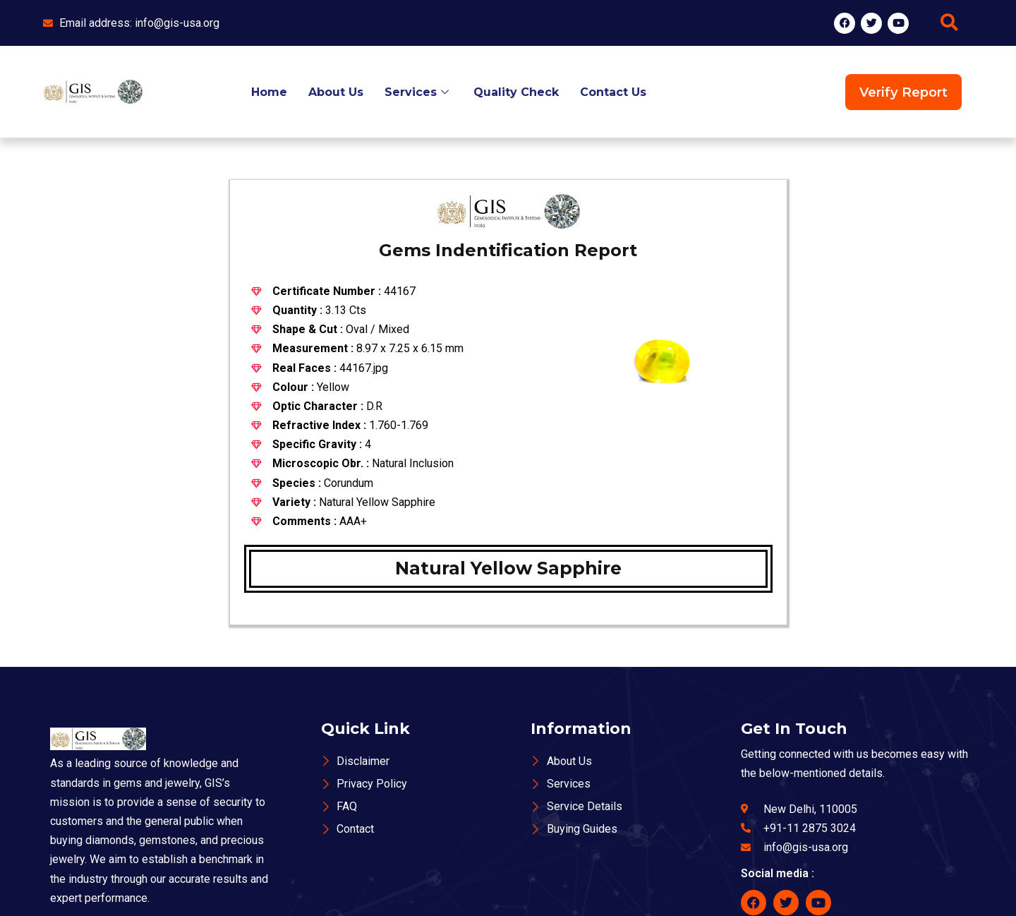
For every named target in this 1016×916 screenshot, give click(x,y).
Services (418, 92)
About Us (335, 92)
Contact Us (613, 92)
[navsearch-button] (949, 23)
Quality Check (516, 92)
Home (269, 92)
